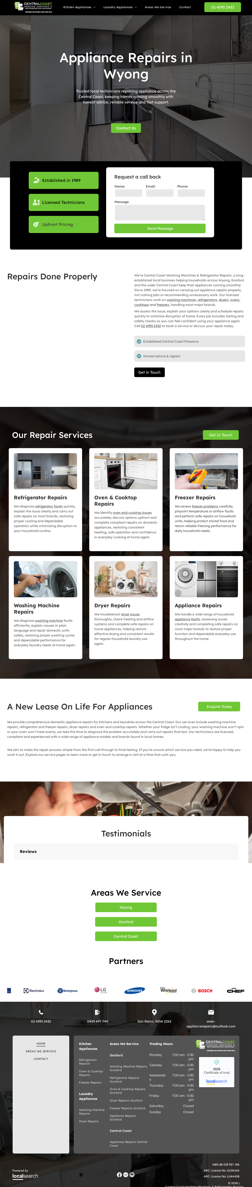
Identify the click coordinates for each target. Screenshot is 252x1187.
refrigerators (207, 300)
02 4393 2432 (151, 326)
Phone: (182, 186)
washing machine (49, 620)
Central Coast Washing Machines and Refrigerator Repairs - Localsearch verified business (216, 1072)
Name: (119, 186)
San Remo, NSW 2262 (154, 1021)
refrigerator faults (49, 506)
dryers (224, 300)
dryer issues (130, 614)
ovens (235, 300)
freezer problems (205, 506)
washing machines (181, 300)
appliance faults (187, 619)
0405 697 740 (97, 1021)
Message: (121, 202)
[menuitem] (79, 7)
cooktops (141, 305)
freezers (163, 305)
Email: (150, 186)
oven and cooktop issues (132, 513)
